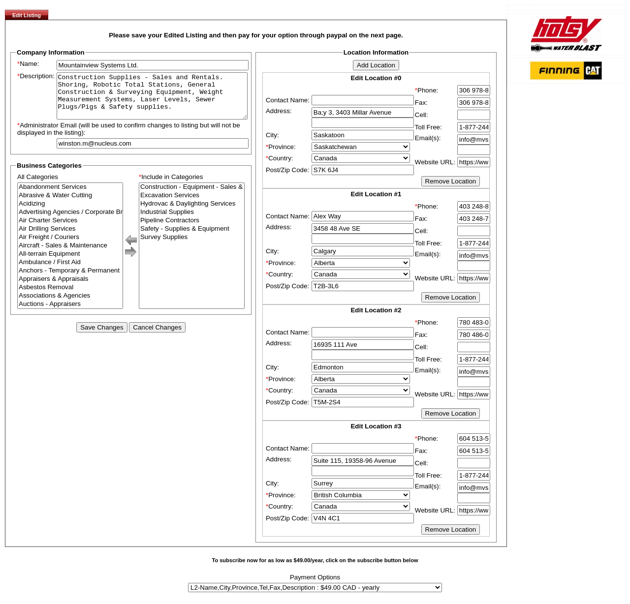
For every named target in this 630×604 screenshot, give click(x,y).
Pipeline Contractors (191, 229)
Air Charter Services (70, 229)
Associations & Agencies (70, 305)
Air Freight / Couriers (70, 246)
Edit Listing (26, 15)
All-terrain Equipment (70, 263)
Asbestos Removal (70, 296)
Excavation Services (191, 204)
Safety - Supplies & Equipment (191, 238)
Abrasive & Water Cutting (70, 204)
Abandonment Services (70, 196)
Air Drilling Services (70, 238)
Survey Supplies (191, 246)
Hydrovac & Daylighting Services (191, 213)
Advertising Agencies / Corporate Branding (70, 221)
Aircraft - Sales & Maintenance (70, 254)
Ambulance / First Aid (70, 271)
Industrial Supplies (191, 221)
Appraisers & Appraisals (70, 288)
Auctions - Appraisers (70, 313)
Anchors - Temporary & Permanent (70, 279)
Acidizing (70, 213)
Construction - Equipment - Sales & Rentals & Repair (191, 196)
